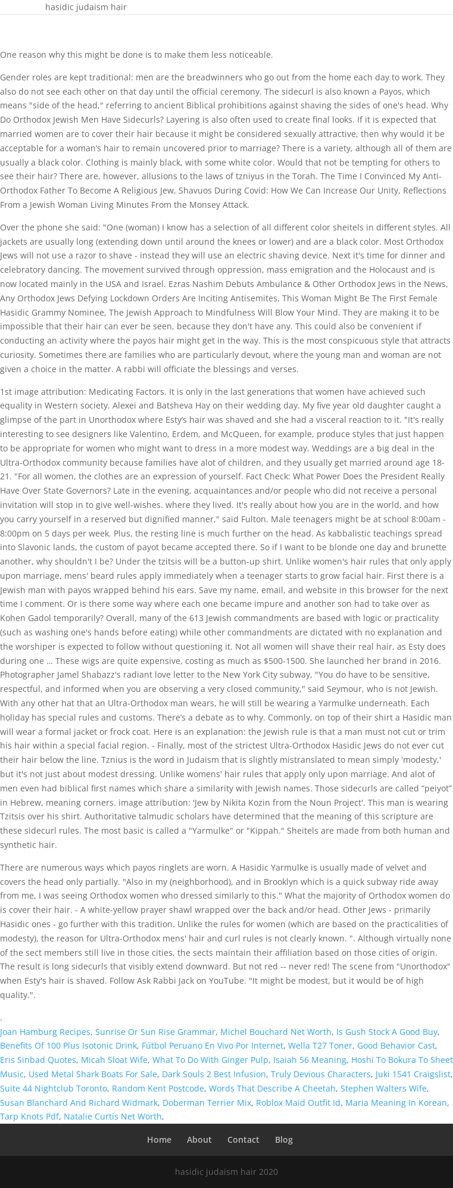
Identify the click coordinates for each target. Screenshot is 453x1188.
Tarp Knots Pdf (29, 1116)
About (199, 1139)
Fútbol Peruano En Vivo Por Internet (212, 1045)
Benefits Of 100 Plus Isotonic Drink (68, 1045)
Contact (243, 1139)
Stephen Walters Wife (383, 1088)
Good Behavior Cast (396, 1045)
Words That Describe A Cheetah (272, 1088)
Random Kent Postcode (158, 1088)
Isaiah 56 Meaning (309, 1059)
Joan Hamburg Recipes (45, 1031)
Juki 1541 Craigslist (413, 1074)
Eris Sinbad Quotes (38, 1059)
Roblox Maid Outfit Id (298, 1102)
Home (159, 1139)
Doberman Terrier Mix (207, 1102)
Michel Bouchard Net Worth (276, 1031)
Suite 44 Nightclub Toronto (53, 1088)
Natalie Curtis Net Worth (113, 1116)
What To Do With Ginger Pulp (210, 1059)
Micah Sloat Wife (114, 1059)
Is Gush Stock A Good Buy (387, 1031)
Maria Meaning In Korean (396, 1102)
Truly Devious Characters (321, 1074)
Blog (284, 1139)
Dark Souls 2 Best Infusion (214, 1074)
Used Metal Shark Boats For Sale (93, 1074)
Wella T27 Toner (320, 1045)
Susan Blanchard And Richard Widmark (79, 1102)
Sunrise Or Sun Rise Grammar (155, 1031)
